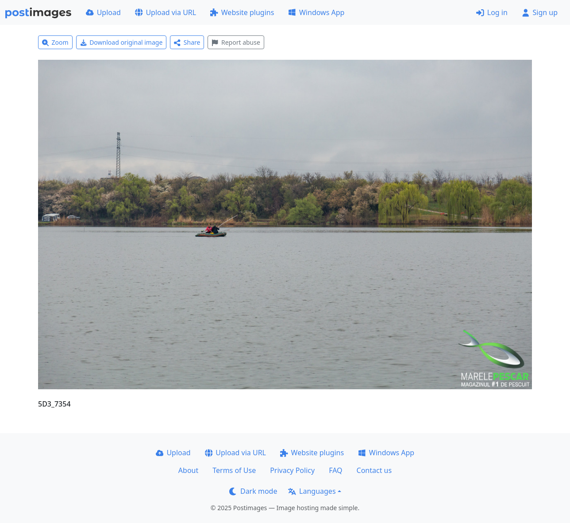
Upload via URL (165, 12)
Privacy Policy (292, 470)
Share (187, 42)
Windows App (316, 12)
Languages (311, 491)
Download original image (121, 42)
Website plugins (242, 12)
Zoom (55, 42)
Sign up (540, 12)
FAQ (335, 470)
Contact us (374, 470)
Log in (492, 12)
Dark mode (253, 491)
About (188, 470)
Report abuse (236, 42)
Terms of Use (234, 470)
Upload (103, 12)
